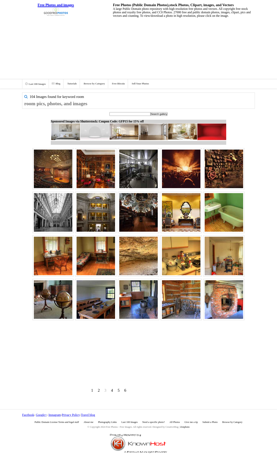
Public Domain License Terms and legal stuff (57, 422)
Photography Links (107, 422)
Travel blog (88, 415)
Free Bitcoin (118, 83)
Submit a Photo (210, 422)
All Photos (174, 422)
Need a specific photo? (153, 422)
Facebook (28, 415)
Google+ (41, 415)
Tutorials (72, 83)
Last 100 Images (35, 83)
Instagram (54, 415)
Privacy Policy (71, 415)
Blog (56, 83)
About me (88, 422)
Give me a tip (191, 422)
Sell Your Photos (140, 83)
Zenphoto (185, 427)
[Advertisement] (138, 47)
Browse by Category (94, 83)
